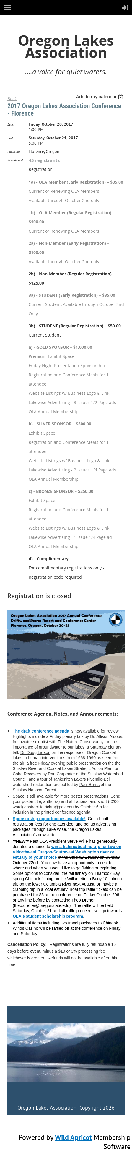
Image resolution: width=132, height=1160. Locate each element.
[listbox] (100, 96)
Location (13, 151)
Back (12, 98)
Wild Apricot (73, 1137)
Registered (15, 160)
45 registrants (44, 160)
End (10, 138)
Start (10, 124)
